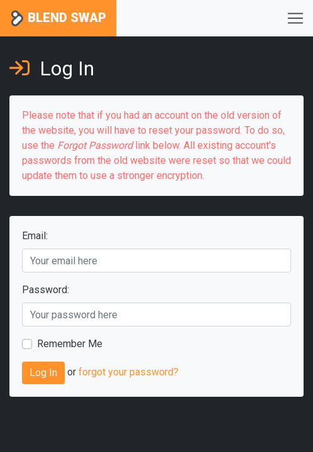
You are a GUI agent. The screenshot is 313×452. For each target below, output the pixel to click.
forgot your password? (128, 373)
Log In (43, 373)
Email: (35, 236)
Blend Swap (58, 18)
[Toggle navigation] (295, 18)
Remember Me (69, 344)
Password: (45, 290)
